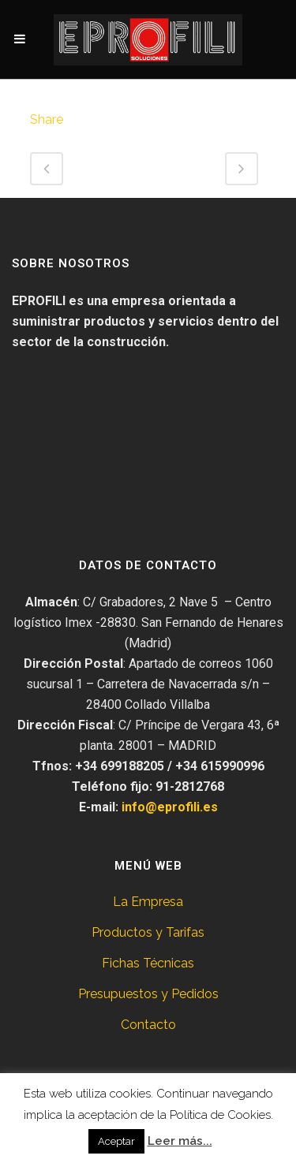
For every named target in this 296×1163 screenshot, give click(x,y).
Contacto (148, 1024)
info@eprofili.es (170, 807)
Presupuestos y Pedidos (148, 993)
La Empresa (148, 901)
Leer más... (180, 1141)
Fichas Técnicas (148, 963)
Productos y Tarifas (148, 932)
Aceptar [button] (116, 1141)
